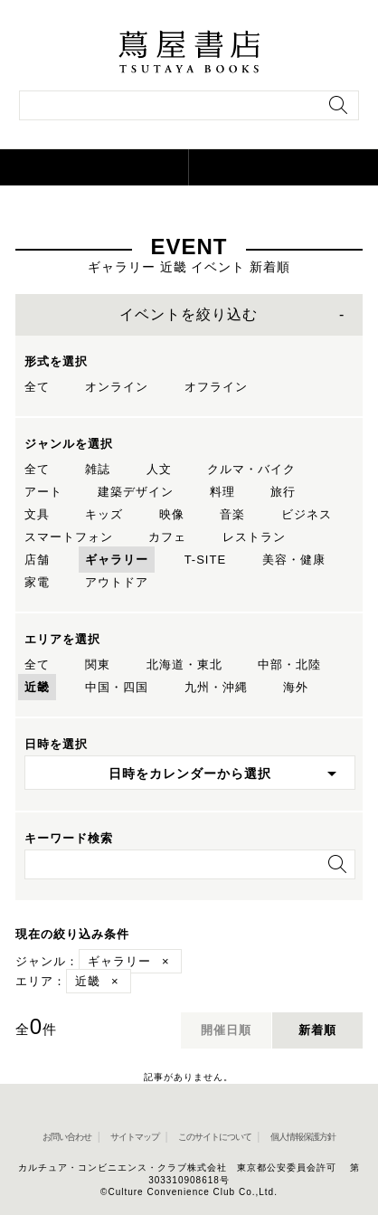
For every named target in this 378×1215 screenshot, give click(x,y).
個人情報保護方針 (302, 1137)
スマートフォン (68, 537)
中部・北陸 (289, 664)
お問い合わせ (67, 1137)
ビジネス (306, 514)
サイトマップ (134, 1137)
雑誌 (97, 469)
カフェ (167, 537)
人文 (159, 469)
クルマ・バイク (251, 469)
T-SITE (205, 559)
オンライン (116, 387)
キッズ (104, 514)
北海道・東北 (184, 664)
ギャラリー (116, 559)
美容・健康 (294, 559)
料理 (222, 491)
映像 (171, 514)
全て (37, 387)
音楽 (232, 514)
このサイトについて (214, 1137)
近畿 (37, 687)
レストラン (254, 537)
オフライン (216, 387)
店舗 (37, 559)
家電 (37, 582)
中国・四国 (116, 687)
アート (43, 491)
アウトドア (116, 582)
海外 (295, 687)
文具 (37, 514)
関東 (97, 664)
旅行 (283, 491)
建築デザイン (136, 491)
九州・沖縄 (216, 687)
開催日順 (226, 1030)
